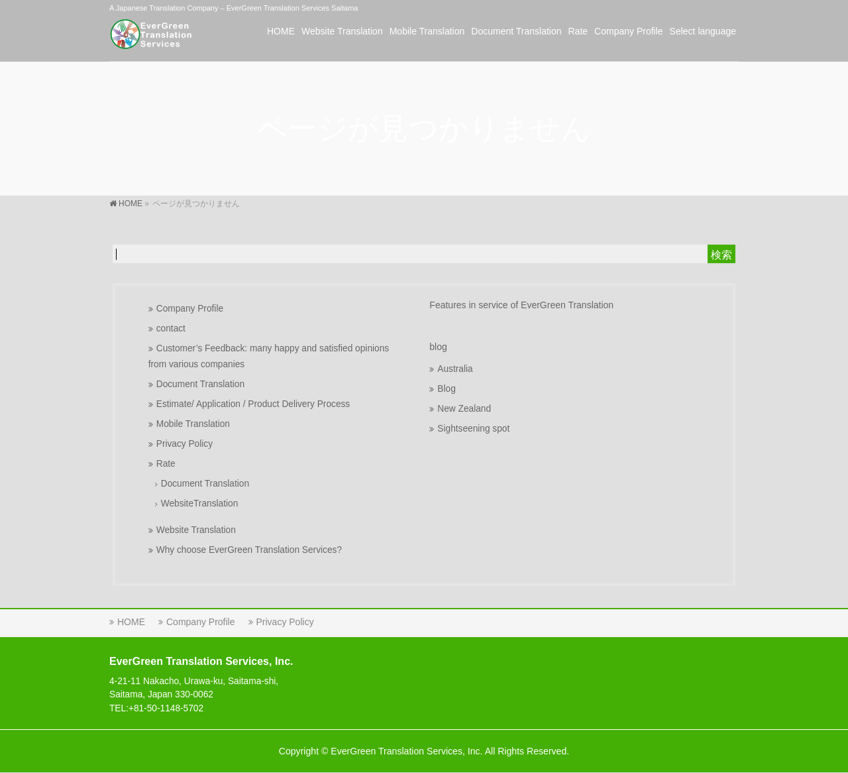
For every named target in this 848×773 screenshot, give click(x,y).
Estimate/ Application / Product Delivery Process (253, 404)
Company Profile (189, 309)
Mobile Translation (193, 424)
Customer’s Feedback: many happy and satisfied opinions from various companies (268, 356)
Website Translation (196, 530)
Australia (454, 369)
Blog (446, 389)
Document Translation (200, 384)
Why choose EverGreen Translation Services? (249, 550)
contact (171, 328)
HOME (131, 622)
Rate (166, 464)
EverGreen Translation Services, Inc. (406, 751)
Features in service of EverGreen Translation (521, 305)
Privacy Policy (184, 444)
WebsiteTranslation (199, 503)
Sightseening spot (473, 429)
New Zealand (464, 409)
